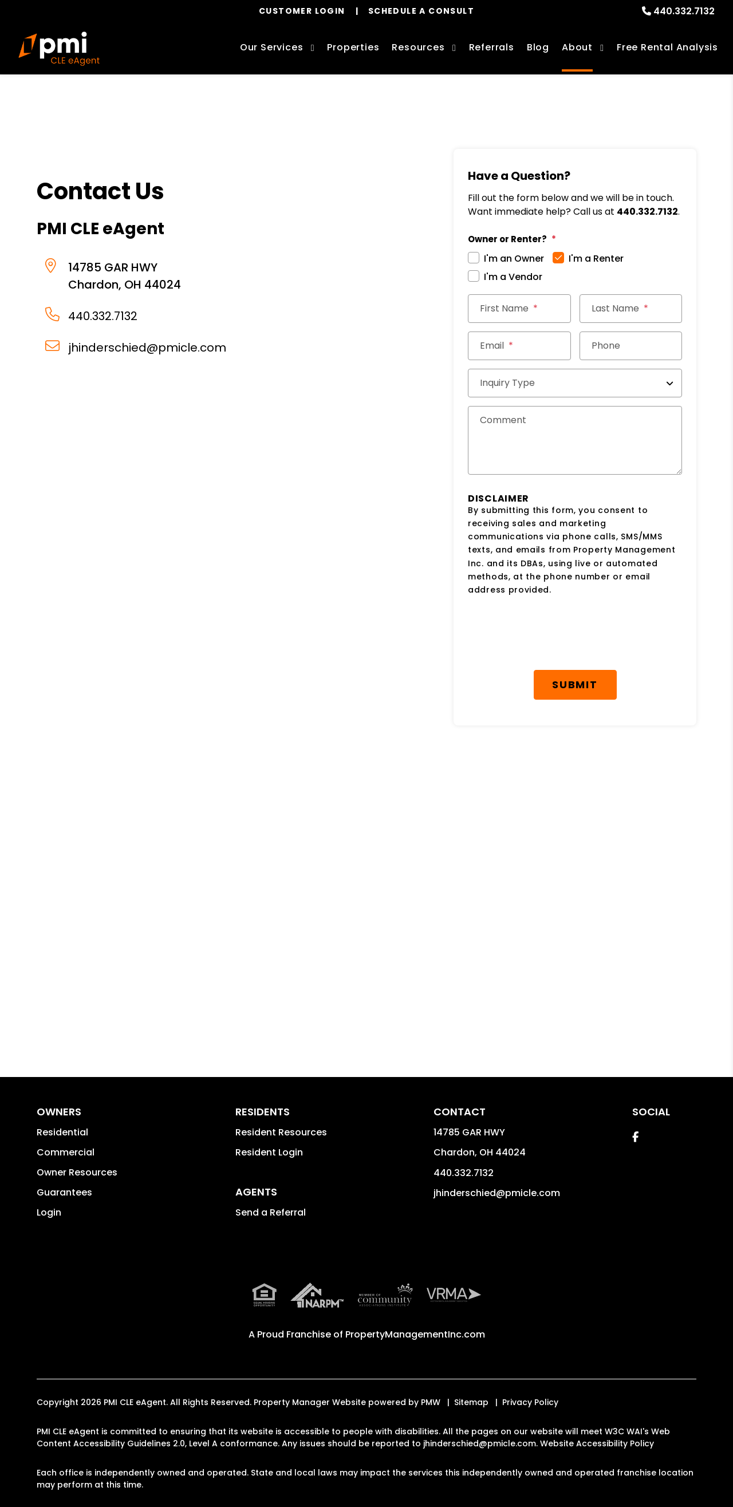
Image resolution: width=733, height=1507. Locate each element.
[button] (635, 1137)
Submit (575, 684)
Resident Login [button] (269, 1152)
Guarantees (64, 1192)
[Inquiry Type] (575, 383)
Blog (538, 47)
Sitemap (471, 1402)
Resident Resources (281, 1132)
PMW (430, 1402)
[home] (59, 48)
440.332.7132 (684, 11)
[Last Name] (631, 308)
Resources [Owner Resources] (418, 47)
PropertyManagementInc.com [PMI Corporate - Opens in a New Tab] (415, 1334)
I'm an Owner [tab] (514, 258)
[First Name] (519, 308)
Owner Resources (77, 1172)
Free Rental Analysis (667, 47)
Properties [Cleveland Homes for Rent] (353, 47)
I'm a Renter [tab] (596, 258)
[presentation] (555, 633)
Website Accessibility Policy (597, 1443)
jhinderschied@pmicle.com (147, 348)
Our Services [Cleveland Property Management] (272, 47)
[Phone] (631, 346)
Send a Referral (270, 1212)
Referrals (491, 47)
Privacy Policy (530, 1402)
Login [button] (49, 1212)
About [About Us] (577, 47)
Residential (62, 1132)
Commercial (65, 1152)
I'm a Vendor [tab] (513, 276)
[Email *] (519, 346)
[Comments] (575, 440)
